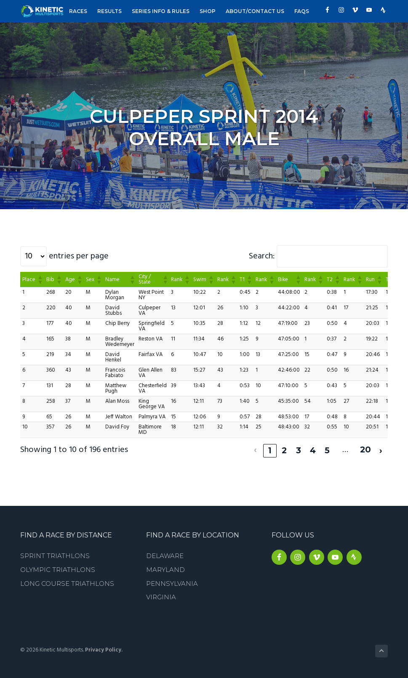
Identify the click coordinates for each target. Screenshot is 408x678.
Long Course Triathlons (67, 582)
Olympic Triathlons (57, 568)
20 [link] (365, 449)
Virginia (161, 596)
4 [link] (312, 449)
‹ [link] (254, 449)
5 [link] (326, 449)
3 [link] (298, 449)
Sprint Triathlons (55, 554)
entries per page (79, 256)
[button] (39, 279)
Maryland (165, 568)
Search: (262, 256)
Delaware (165, 554)
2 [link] (283, 449)
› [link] (380, 449)
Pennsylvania (172, 582)
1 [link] (269, 449)
